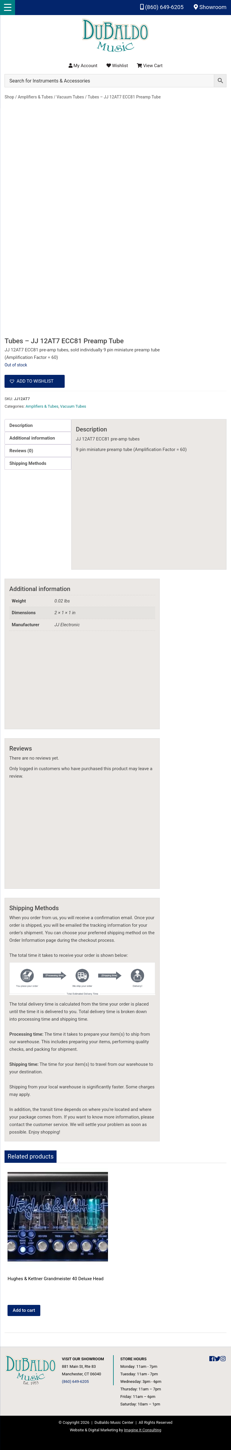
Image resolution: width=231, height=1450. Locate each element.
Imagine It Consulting (142, 1430)
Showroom (210, 7)
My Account (83, 65)
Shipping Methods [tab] (27, 463)
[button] (35, 381)
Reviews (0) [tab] (21, 450)
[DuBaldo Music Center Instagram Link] (223, 1358)
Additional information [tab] (32, 438)
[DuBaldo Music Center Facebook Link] (211, 1358)
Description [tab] (20, 425)
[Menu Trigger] (7, 7)
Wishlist (117, 65)
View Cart (149, 65)
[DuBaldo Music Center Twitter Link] (217, 1358)
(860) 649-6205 (162, 7)
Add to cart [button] (24, 1310)
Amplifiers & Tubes (42, 406)
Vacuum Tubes (73, 406)
